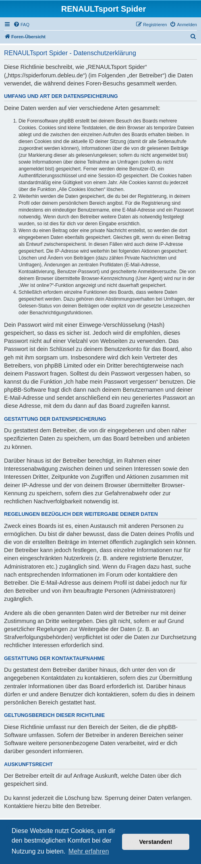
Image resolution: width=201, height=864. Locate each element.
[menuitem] (21, 24)
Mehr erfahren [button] (88, 851)
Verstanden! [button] (155, 842)
